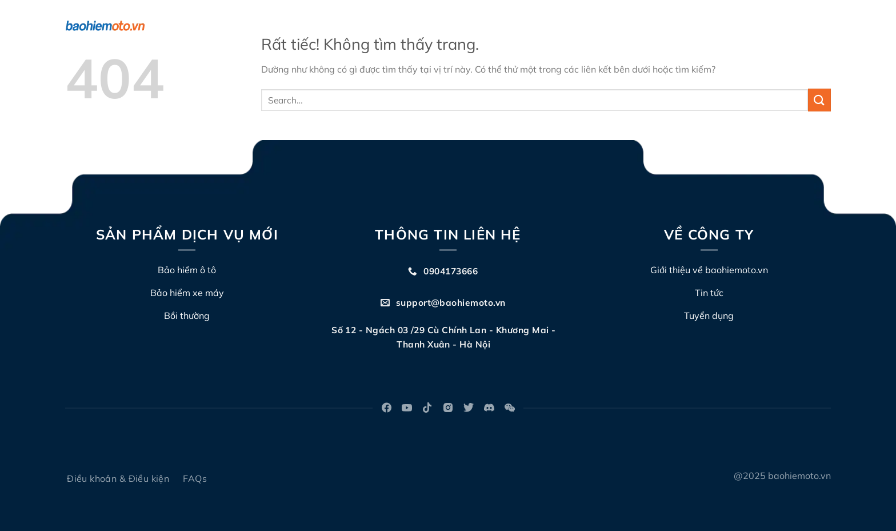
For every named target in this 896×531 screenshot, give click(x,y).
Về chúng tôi (423, 25)
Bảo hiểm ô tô (231, 25)
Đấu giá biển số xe (568, 25)
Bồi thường (490, 25)
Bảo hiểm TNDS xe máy (328, 25)
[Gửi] (819, 100)
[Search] (826, 26)
